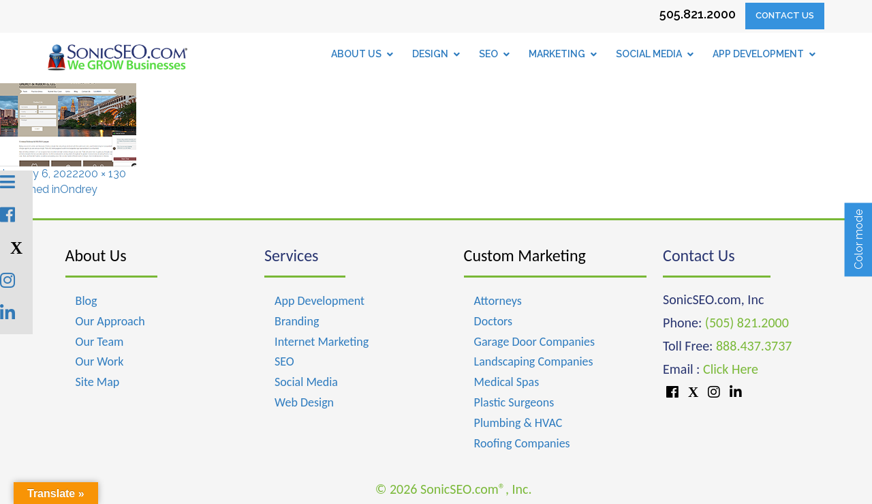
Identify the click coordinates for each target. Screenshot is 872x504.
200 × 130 (102, 173)
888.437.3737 (754, 346)
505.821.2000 (697, 14)
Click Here (730, 369)
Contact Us (785, 15)
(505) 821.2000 (747, 322)
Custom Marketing (525, 255)
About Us (96, 255)
